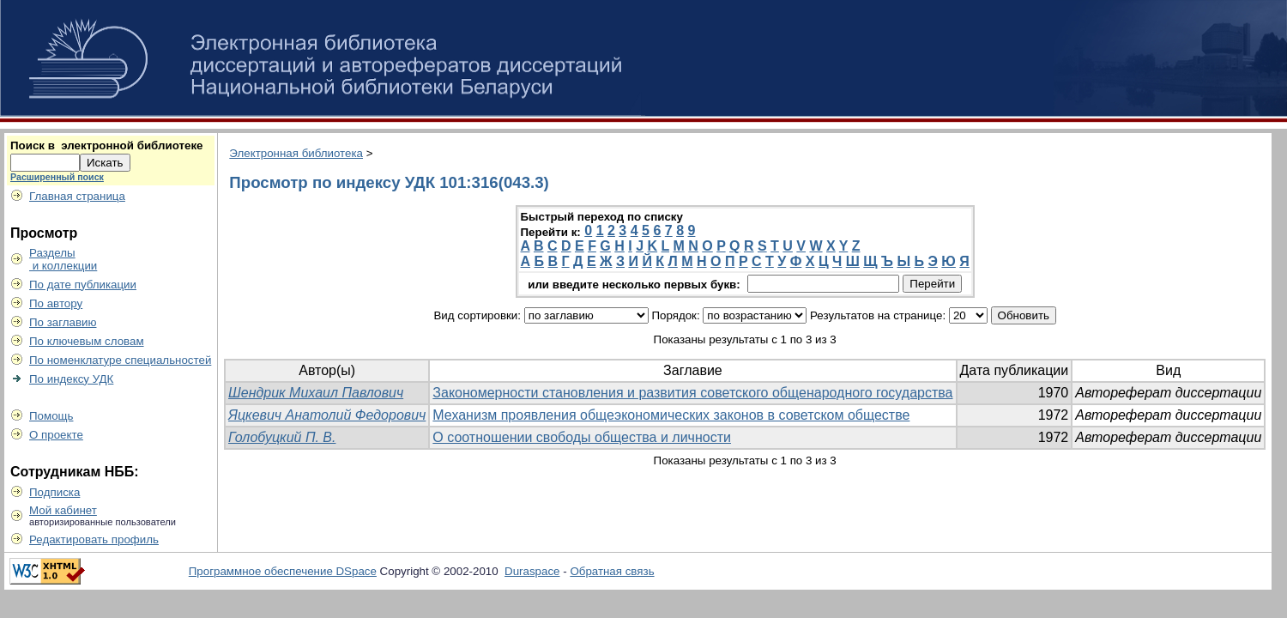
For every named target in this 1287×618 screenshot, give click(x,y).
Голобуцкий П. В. (281, 437)
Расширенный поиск (57, 177)
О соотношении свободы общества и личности (581, 437)
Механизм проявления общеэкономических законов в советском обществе (670, 415)
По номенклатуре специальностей (120, 360)
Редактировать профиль (94, 539)
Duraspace (532, 571)
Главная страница (77, 196)
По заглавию (63, 322)
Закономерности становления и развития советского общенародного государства (692, 392)
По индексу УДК (71, 379)
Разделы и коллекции (63, 259)
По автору (55, 303)
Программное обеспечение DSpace (283, 571)
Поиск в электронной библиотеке (106, 145)
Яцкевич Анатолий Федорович (327, 415)
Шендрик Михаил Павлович (315, 392)
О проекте (56, 434)
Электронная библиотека (296, 153)
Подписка (54, 492)
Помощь (51, 415)
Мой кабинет (63, 510)
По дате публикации (82, 284)
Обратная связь (612, 571)
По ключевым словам (86, 341)
